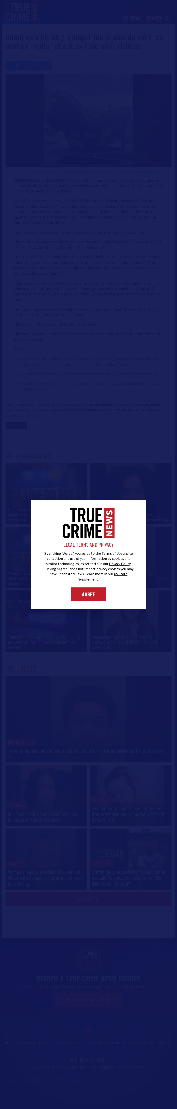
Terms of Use (112, 553)
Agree (88, 594)
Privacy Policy (119, 563)
